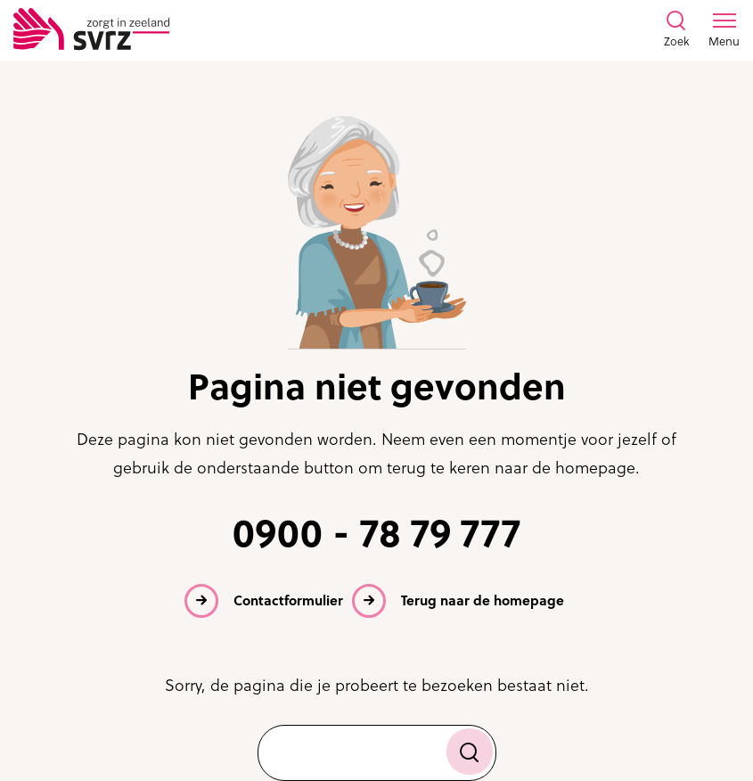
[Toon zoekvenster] (676, 30)
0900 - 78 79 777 (376, 533)
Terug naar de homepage (482, 600)
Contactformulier (288, 600)
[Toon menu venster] (724, 30)
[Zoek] (469, 751)
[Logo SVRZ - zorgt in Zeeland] (91, 30)
